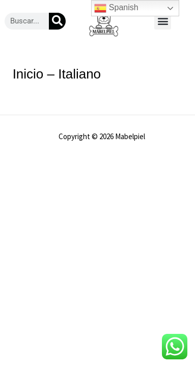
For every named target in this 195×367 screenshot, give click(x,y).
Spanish (116, 8)
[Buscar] (57, 21)
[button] (162, 21)
